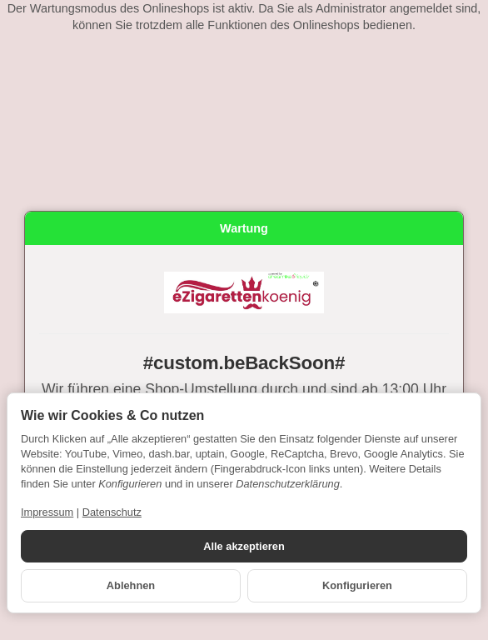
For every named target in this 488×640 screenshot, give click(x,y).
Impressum (47, 512)
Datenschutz (112, 512)
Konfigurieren (357, 585)
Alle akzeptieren (243, 546)
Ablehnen (131, 585)
